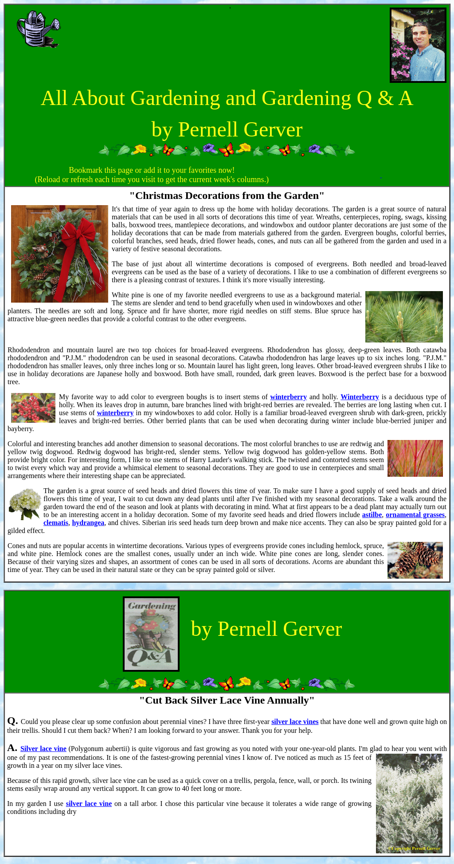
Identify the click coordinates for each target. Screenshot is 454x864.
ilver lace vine (90, 803)
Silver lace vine (43, 748)
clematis (55, 522)
